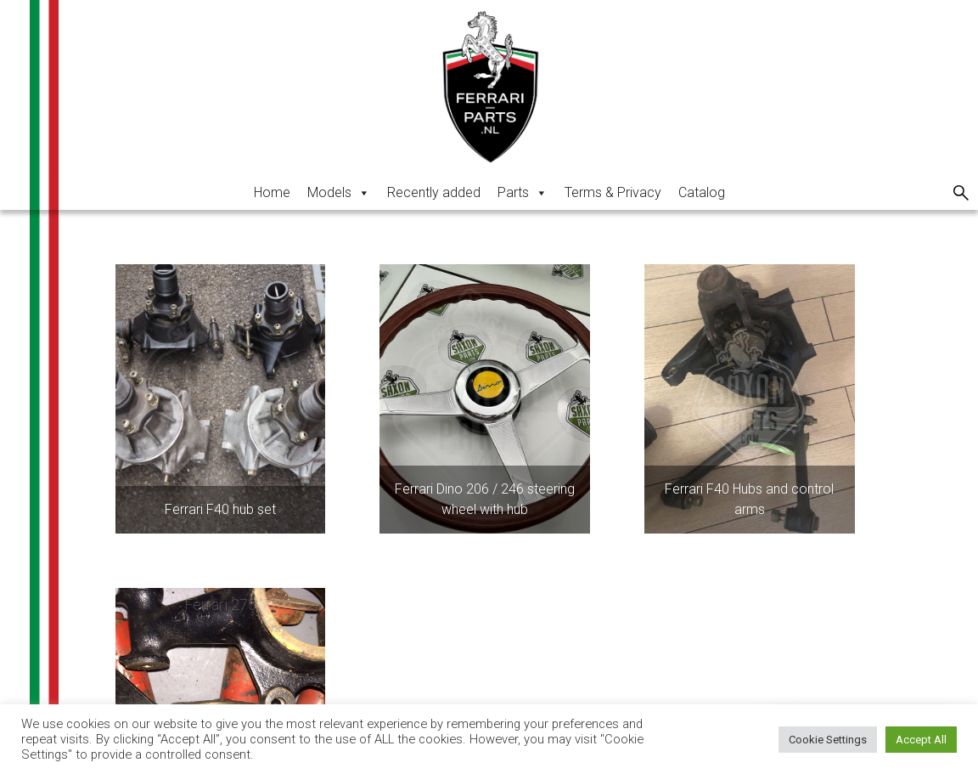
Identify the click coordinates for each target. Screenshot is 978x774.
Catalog (701, 192)
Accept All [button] (921, 739)
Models (338, 192)
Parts (522, 192)
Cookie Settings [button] (828, 739)
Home (272, 192)
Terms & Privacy (613, 192)
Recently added (434, 192)
